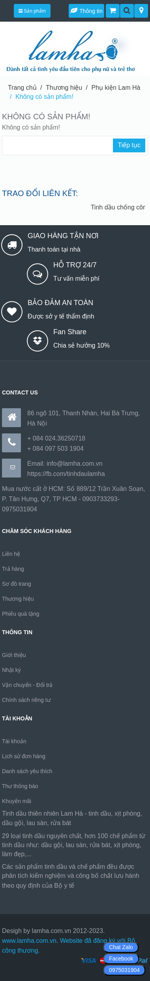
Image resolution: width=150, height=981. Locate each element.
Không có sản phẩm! (44, 96)
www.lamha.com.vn (29, 940)
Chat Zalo (121, 947)
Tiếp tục (129, 145)
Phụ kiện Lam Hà (116, 87)
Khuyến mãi (16, 801)
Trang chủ (22, 87)
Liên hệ (11, 554)
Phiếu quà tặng (20, 614)
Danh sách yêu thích (27, 771)
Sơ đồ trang (16, 584)
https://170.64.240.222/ (108, 885)
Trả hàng (13, 569)
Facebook (121, 958)
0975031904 (124, 970)
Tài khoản (14, 741)
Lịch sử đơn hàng (23, 756)
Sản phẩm (32, 11)
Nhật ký (11, 670)
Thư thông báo (20, 786)
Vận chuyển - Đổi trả (27, 685)
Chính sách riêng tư (26, 700)
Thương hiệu (64, 87)
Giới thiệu (14, 655)
